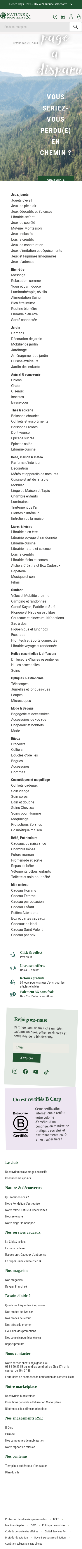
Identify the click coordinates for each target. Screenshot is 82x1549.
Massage (18, 275)
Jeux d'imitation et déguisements (36, 251)
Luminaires (19, 502)
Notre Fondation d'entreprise (22, 1203)
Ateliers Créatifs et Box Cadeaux (35, 565)
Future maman (22, 855)
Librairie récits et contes (29, 560)
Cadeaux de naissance (28, 843)
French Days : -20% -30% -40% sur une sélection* (38, 4)
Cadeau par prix (23, 935)
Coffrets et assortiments (29, 421)
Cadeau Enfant (22, 907)
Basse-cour (19, 402)
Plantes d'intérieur (25, 513)
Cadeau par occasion (27, 902)
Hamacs (17, 333)
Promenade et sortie (26, 860)
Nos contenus (16, 1456)
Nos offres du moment (18, 1324)
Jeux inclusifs (22, 234)
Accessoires (20, 766)
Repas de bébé (22, 866)
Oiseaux (17, 391)
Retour (16, 43)
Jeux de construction (27, 245)
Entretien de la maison (28, 518)
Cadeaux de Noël (24, 924)
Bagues (17, 761)
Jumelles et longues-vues (30, 689)
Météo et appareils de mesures (34, 474)
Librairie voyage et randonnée (34, 537)
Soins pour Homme (26, 813)
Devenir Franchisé (16, 1286)
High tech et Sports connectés (34, 640)
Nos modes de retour (18, 1318)
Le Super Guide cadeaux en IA (23, 1261)
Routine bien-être (24, 309)
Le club (11, 1162)
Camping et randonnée (28, 601)
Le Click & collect (15, 1241)
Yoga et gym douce (26, 286)
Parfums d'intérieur (25, 463)
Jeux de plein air (23, 206)
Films (15, 582)
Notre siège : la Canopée (20, 1223)
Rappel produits (14, 1344)
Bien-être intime (23, 303)
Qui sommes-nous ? (17, 1197)
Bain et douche (22, 802)
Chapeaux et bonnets (27, 725)
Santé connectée (24, 320)
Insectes (17, 397)
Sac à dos (18, 624)
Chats (15, 386)
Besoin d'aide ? (18, 1296)
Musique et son (23, 577)
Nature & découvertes (23, 1188)
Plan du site (12, 1472)
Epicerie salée (21, 444)
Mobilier (17, 485)
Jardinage (19, 350)
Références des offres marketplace (26, 1409)
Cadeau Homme (23, 890)
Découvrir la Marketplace (20, 1396)
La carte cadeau (15, 1248)
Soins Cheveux (22, 808)
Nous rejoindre (14, 1216)
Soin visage (20, 791)
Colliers (17, 750)
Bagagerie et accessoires (30, 714)
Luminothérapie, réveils (29, 292)
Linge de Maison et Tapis (30, 491)
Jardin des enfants (25, 367)
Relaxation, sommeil (26, 281)
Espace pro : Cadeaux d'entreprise (25, 1254)
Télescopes (19, 684)
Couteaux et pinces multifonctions (37, 618)
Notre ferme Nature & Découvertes (26, 1210)
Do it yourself (21, 432)
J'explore (26, 1058)
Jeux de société (23, 223)
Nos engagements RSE (24, 1418)
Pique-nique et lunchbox (29, 629)
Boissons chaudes (25, 416)
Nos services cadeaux (22, 1232)
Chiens (16, 380)
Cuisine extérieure (24, 361)
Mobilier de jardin (24, 344)
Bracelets (18, 744)
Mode (15, 731)
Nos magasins (16, 1270)
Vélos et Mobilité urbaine (30, 596)
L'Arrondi (10, 1434)
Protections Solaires (26, 824)
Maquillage (19, 819)
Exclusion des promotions (20, 1331)
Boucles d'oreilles (24, 755)
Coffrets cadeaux (24, 785)
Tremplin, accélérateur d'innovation (26, 1466)
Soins (15, 670)
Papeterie (18, 571)
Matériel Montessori (26, 228)
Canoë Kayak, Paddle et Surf (33, 607)
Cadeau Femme (23, 896)
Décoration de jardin (26, 339)
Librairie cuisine (23, 449)
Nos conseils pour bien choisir (23, 1337)
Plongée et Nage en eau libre (33, 612)
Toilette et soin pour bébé (30, 877)
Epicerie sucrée (22, 438)
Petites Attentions (24, 913)
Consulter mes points (18, 1178)
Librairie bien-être (24, 314)
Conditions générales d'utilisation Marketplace (33, 1402)
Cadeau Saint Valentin (28, 929)
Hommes (18, 772)
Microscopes (21, 701)
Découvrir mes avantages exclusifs (26, 1172)
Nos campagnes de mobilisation (24, 1440)
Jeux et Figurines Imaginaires (33, 256)
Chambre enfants (24, 496)
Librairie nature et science (31, 549)
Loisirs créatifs (22, 239)
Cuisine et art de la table (29, 479)
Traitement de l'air (25, 507)
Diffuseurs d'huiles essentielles (35, 659)
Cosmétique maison (26, 830)
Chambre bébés (23, 849)
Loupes (17, 695)
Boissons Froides (24, 427)
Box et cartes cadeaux (28, 918)
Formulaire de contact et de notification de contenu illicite (40, 1377)
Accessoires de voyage (28, 719)
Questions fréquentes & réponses (25, 1305)
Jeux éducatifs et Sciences (31, 211)
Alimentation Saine (25, 297)
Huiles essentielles (25, 665)
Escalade (18, 635)
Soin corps (19, 796)
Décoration (19, 468)
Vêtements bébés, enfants (31, 871)
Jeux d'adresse (22, 262)
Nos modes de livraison (19, 1312)
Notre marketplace (21, 1386)
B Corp (9, 1427)
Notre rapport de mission (20, 1447)
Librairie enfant (23, 217)
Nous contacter (17, 1353)
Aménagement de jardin (29, 356)
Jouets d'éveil (21, 200)
